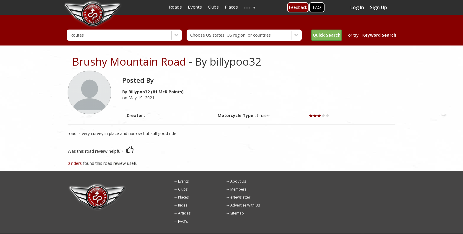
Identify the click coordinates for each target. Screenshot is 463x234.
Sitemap (237, 213)
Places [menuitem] (231, 7)
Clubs (183, 189)
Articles (184, 213)
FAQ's (183, 221)
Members (238, 189)
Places (183, 197)
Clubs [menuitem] (213, 7)
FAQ (317, 7)
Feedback (298, 7)
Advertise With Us (245, 205)
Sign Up (378, 7)
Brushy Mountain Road (129, 61)
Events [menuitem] (195, 7)
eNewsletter (240, 197)
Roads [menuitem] (175, 7)
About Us (238, 181)
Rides (182, 205)
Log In (357, 7)
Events (183, 181)
